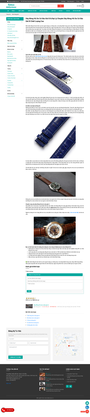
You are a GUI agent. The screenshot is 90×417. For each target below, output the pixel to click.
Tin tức (77, 1)
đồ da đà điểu (15, 93)
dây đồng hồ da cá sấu (41, 56)
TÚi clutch (9, 71)
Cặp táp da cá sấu (11, 60)
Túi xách (15, 80)
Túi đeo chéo (15, 73)
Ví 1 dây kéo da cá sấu (12, 31)
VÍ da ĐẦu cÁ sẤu (11, 35)
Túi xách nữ (10, 82)
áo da (8, 90)
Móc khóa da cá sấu (11, 58)
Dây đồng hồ (10, 56)
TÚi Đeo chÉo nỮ (11, 96)
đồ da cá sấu (15, 49)
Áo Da (68, 10)
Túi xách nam (10, 85)
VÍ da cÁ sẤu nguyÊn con (13, 37)
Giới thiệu (63, 1)
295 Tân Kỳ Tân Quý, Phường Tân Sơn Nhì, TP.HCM (32, 1)
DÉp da (8, 52)
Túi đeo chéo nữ (11, 75)
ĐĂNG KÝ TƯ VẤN (15, 357)
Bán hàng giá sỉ (70, 1)
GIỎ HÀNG (80, 6)
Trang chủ (8, 14)
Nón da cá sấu (32, 10)
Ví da (14, 10)
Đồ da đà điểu (77, 10)
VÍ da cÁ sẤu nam (11, 24)
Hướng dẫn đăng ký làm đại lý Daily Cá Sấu (75, 376)
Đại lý (82, 1)
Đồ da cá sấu (44, 10)
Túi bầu (9, 87)
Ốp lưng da (9, 54)
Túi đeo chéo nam (11, 78)
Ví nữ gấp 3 (9, 33)
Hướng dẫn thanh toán (72, 373)
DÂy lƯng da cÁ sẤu (12, 43)
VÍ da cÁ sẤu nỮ (11, 26)
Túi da (61, 10)
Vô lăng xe (9, 62)
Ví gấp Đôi (9, 29)
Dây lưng (22, 10)
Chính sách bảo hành (72, 379)
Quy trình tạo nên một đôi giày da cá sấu (55, 375)
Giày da (9, 65)
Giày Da (53, 10)
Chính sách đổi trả (71, 381)
